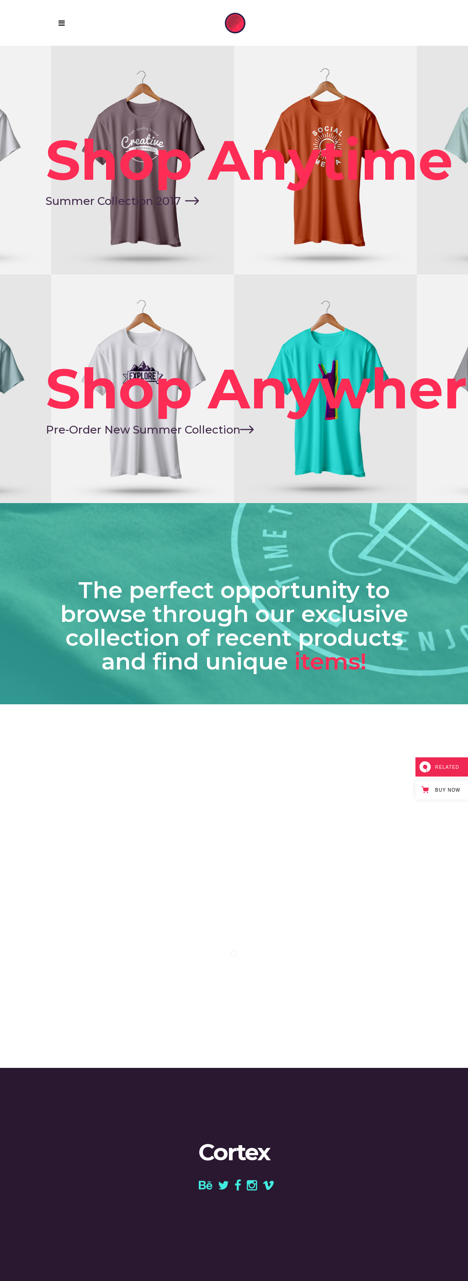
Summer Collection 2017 (113, 201)
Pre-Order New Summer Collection (143, 429)
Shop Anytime (249, 160)
